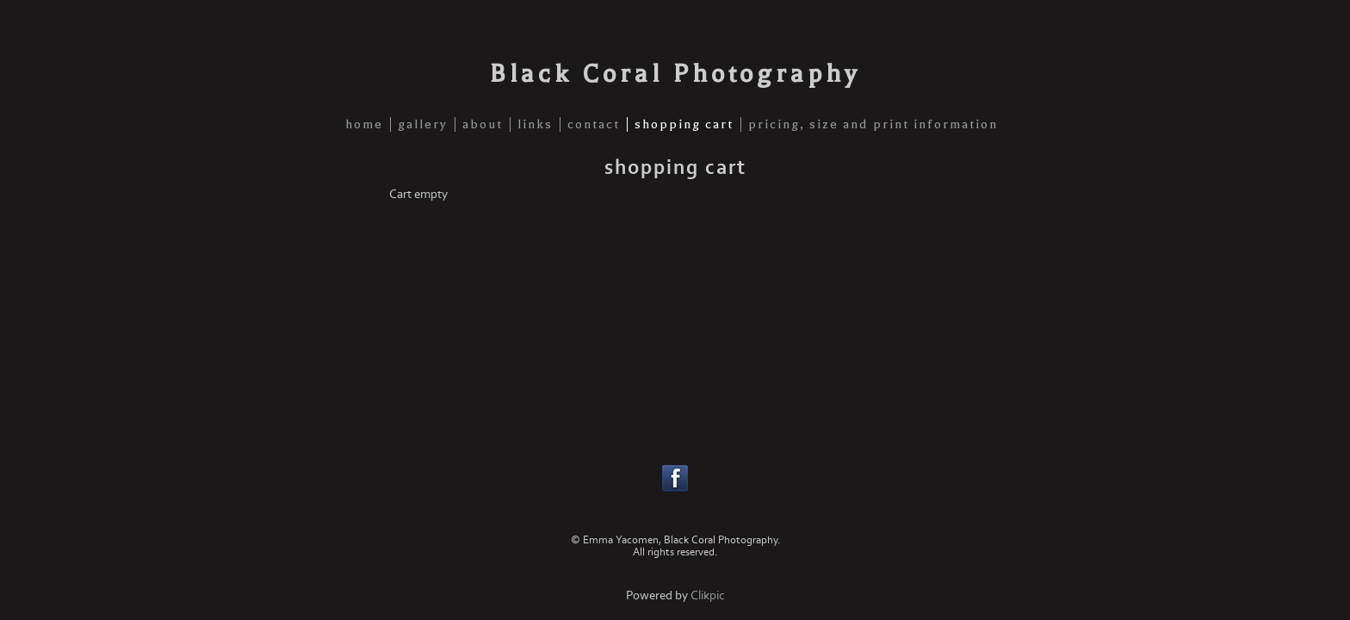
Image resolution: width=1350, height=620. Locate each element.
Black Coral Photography (675, 73)
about (482, 124)
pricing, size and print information (873, 124)
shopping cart (684, 124)
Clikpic (707, 595)
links (535, 124)
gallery (423, 124)
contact (593, 124)
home (364, 124)
